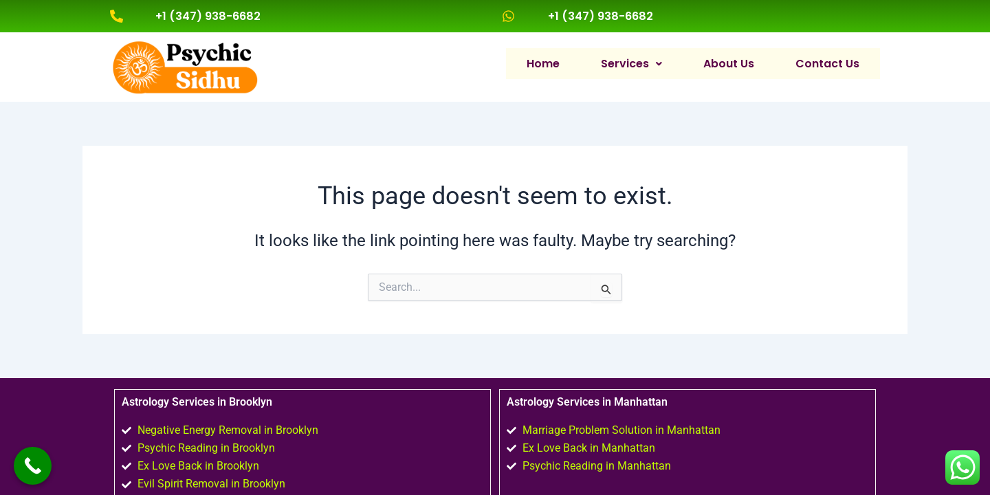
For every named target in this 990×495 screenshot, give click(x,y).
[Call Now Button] (33, 466)
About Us (728, 63)
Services (631, 63)
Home (543, 63)
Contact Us (827, 63)
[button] (631, 63)
